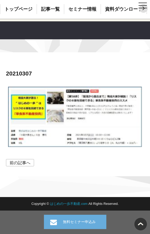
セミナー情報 (82, 9)
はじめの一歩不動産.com (69, 204)
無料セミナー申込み (79, 222)
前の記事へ (20, 163)
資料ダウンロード (123, 9)
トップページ (18, 9)
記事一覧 (50, 9)
